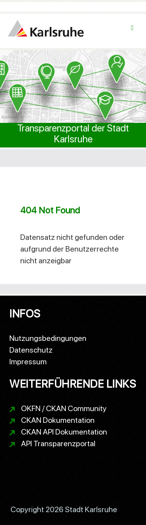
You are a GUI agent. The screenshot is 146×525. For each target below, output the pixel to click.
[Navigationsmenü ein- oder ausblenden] (132, 28)
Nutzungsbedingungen (47, 338)
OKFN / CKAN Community (64, 408)
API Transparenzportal (58, 443)
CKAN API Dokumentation (64, 431)
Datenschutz (31, 350)
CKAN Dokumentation (58, 420)
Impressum (28, 361)
